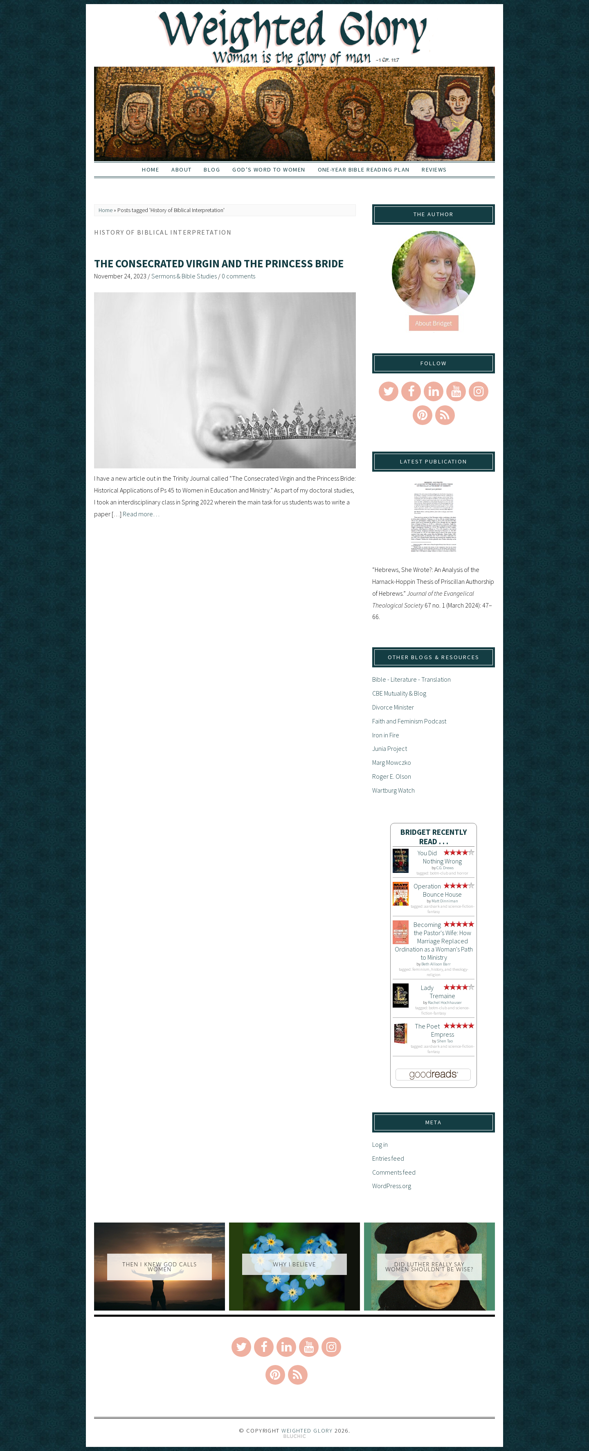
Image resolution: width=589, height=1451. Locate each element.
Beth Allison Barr (436, 964)
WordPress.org (391, 1186)
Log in (380, 1144)
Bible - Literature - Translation (411, 679)
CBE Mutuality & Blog (399, 693)
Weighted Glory (307, 1430)
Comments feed (394, 1172)
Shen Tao (445, 1041)
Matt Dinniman (445, 901)
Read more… (141, 514)
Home (150, 169)
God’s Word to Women (268, 169)
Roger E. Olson (391, 776)
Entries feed (388, 1158)
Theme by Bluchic (294, 1436)
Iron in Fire (385, 735)
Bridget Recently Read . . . (433, 836)
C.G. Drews (445, 867)
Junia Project (389, 748)
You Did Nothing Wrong (440, 857)
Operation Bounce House (438, 890)
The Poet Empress (434, 1030)
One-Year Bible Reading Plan (364, 169)
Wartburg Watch (393, 790)
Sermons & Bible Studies (184, 276)
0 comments (238, 276)
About (181, 169)
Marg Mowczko (391, 762)
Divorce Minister (393, 707)
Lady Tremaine (438, 991)
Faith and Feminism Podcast (409, 721)
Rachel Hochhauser (445, 1002)
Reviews (434, 169)
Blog (212, 169)
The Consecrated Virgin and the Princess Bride (219, 263)
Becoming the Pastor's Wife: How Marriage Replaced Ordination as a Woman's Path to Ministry (434, 940)
